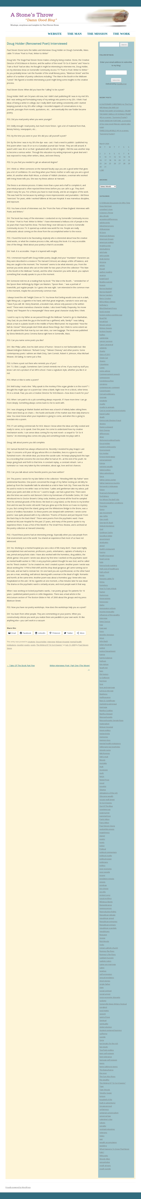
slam (102, 987)
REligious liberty (106, 901)
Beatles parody (106, 282)
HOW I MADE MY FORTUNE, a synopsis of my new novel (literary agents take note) (115, 123)
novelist (20, 645)
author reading (106, 272)
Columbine (104, 364)
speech (103, 1014)
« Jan (102, 170)
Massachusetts (106, 717)
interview (51, 641)
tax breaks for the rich (109, 1043)
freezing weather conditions (111, 503)
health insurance (107, 555)
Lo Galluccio (104, 677)
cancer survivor (106, 341)
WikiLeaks (104, 1155)
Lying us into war (106, 690)
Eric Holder (104, 453)
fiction (102, 489)
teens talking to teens (109, 1066)
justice (102, 648)
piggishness (105, 832)
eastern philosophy (108, 447)
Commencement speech (110, 374)
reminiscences (106, 908)
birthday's (104, 305)
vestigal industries (107, 1129)
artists (102, 265)
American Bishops (107, 235)
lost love (103, 681)
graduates (104, 542)
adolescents (105, 222)
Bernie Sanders (106, 295)
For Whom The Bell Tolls (109, 499)
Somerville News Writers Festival (113, 1004)
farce (102, 476)
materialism (104, 723)
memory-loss (105, 740)
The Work (121, 33)
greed (102, 545)
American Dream (106, 239)
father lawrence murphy (110, 483)
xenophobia (105, 1162)
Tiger (102, 1086)
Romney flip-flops (107, 951)
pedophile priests (107, 829)
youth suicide (105, 1169)
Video (102, 1136)
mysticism (104, 770)
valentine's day (106, 1119)
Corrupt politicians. (107, 394)
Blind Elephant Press (108, 308)
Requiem (103, 934)
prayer (102, 875)
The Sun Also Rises (107, 1076)
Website (55, 33)
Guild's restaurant (107, 549)
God (101, 529)
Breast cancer (105, 325)
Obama (103, 789)
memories (104, 737)
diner (102, 437)
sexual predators (107, 977)
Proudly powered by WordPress (18, 1187)
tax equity (104, 1047)
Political (103, 849)
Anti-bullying (105, 249)
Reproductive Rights (108, 911)
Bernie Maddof (106, 288)
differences (104, 433)
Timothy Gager (106, 1093)
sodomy (103, 1000)
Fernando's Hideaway (109, 486)
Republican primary (108, 925)
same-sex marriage (108, 964)
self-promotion (106, 974)
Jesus (102, 638)
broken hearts (106, 331)
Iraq (101, 625)
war (101, 1139)
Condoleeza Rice (107, 381)
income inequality (107, 611)
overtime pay (105, 809)
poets (33, 645)
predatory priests (107, 878)
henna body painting (108, 565)
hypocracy (104, 601)
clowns (102, 361)
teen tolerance (106, 1056)
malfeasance (105, 697)
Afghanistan (105, 229)
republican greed (107, 918)
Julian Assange (106, 644)
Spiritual (103, 1020)
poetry (27, 645)
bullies (102, 334)
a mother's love (106, 209)
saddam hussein (107, 958)
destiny (103, 423)
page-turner (105, 812)
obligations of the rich (109, 793)
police (102, 845)
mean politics (105, 730)
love (101, 684)
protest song (105, 895)
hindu (102, 575)
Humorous (104, 595)
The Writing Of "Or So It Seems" (49, 645)
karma (102, 654)
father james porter (108, 479)
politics (102, 865)
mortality (103, 763)
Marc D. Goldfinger (107, 700)
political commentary (108, 852)
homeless (104, 585)
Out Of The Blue (106, 806)
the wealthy (104, 1080)
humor (102, 592)
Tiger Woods (105, 1089)
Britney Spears (106, 328)
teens (102, 1063)
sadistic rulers (105, 961)
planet (102, 836)
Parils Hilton (104, 819)
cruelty (102, 404)
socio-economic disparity (110, 997)
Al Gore (103, 232)
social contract (106, 991)
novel (102, 783)
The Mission (97, 33)
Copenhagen (105, 390)
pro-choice (104, 888)
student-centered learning (110, 1030)
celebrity (103, 348)
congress (103, 384)
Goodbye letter (106, 536)
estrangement (105, 460)
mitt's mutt (104, 756)
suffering (103, 1033)
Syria (102, 1040)
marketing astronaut (108, 704)
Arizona (103, 262)
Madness (103, 694)
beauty (102, 285)
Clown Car (104, 357)
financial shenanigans (109, 493)
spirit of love (105, 1017)
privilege (103, 885)
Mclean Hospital (62, 641)
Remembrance (106, 905)
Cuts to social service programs (113, 410)
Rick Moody (104, 941)
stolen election (106, 1027)
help (101, 562)
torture (102, 1096)
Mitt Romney (105, 753)
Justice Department (107, 651)
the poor (103, 1073)
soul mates (104, 1010)
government (105, 539)
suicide (102, 1037)
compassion (105, 377)
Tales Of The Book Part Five (21, 665)
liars (101, 671)
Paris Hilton (104, 822)
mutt (101, 766)
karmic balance (106, 658)
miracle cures (105, 750)
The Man (74, 33)
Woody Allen (105, 1159)
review (102, 938)
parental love (105, 816)
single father (105, 984)
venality (103, 1126)
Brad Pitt (103, 318)
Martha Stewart (106, 714)
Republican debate (107, 915)
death (102, 417)
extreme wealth (106, 466)
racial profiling (105, 898)
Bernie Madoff (106, 292)
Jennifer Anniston (107, 634)
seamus (103, 971)
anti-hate (103, 252)
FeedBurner (122, 84)
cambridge (104, 338)
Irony (102, 631)
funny (102, 509)
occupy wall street (107, 799)
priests (102, 882)
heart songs (105, 559)
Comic (102, 367)
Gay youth (104, 519)
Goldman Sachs (106, 532)
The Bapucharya (106, 1070)
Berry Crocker (105, 298)
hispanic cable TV (107, 578)
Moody (102, 760)
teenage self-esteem (108, 1060)
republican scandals (108, 928)
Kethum (103, 661)
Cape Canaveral (106, 344)
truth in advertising (107, 1103)
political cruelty (106, 855)
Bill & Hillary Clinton (107, 301)
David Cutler (105, 414)
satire (102, 967)
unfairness (104, 1109)
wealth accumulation (108, 1142)
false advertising (107, 473)
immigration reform (108, 608)
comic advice (105, 371)
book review (105, 311)
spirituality (104, 1023)
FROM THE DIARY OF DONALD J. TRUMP (115, 110)
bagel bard (104, 278)
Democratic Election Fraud (110, 420)
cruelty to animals (107, 407)
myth (102, 773)
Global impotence (107, 526)
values (102, 1122)
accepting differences (109, 219)
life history (104, 674)
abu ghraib (104, 216)
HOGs (102, 582)
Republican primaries (108, 921)
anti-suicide (104, 255)
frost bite (103, 506)
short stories (105, 981)
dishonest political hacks (110, 440)
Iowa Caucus (105, 621)
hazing (102, 552)
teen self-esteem (107, 1053)
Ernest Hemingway (107, 456)
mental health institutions (110, 743)
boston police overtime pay (111, 315)
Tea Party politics (107, 1050)
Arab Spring (104, 259)
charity (102, 351)
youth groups (105, 1165)
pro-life (103, 892)
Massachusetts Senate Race (111, 720)
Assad (102, 268)
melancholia (105, 733)
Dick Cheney (105, 430)
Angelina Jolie (105, 245)
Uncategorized (106, 1106)
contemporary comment (110, 387)
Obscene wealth (106, 796)
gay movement (106, 512)
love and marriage (107, 687)
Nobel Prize (104, 779)
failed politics (105, 470)
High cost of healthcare (109, 568)
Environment (105, 450)
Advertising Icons (107, 226)
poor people (105, 872)
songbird (103, 1007)
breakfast (104, 321)
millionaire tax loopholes (110, 747)
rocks (102, 944)
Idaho (102, 605)
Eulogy (102, 463)
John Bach (104, 641)
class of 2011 (105, 354)
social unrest (105, 994)
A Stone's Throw (106, 212)
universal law (105, 1116)
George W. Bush (106, 522)
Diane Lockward (106, 427)
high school (104, 572)
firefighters (104, 496)
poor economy (106, 869)
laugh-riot (104, 667)
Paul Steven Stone (107, 826)
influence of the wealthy (110, 615)
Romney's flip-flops (108, 954)
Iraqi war (103, 628)
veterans (103, 1132)
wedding (103, 1145)
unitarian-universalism (109, 1112)
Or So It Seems (106, 803)
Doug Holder (41, 641)
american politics (107, 242)
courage (103, 397)
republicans (104, 931)
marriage (103, 707)
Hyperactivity (105, 598)
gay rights (104, 516)
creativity (31, 641)
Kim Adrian (104, 664)
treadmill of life (106, 1099)
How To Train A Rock (108, 588)
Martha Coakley (106, 710)
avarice (103, 275)
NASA (102, 776)
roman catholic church (109, 948)
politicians (104, 862)
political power (106, 859)
